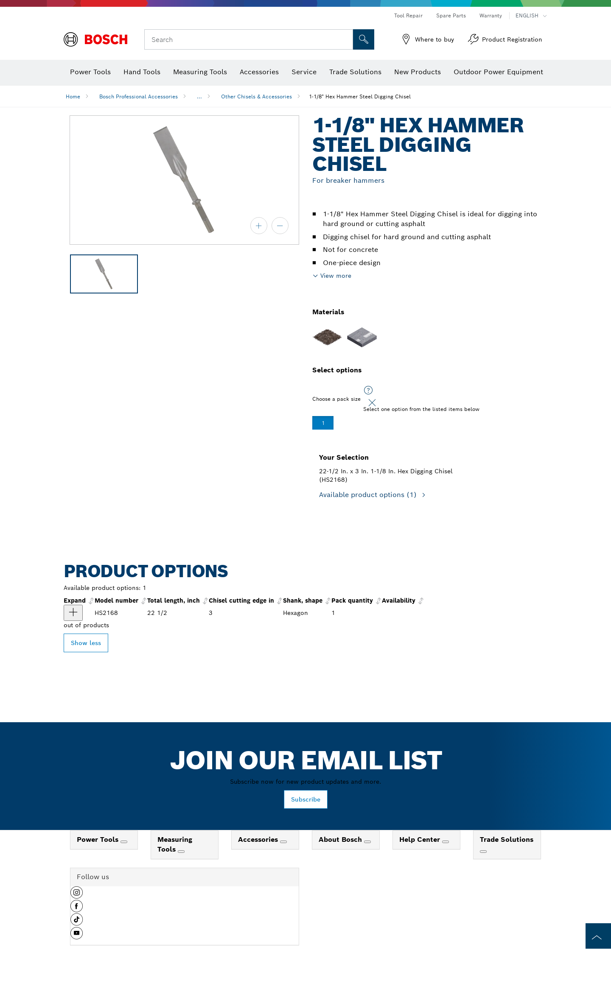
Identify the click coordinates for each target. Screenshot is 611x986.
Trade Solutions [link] (506, 839)
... (199, 96)
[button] (76, 895)
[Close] (372, 403)
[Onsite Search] (363, 39)
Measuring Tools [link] (174, 844)
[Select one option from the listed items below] (368, 390)
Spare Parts (451, 15)
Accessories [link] (259, 839)
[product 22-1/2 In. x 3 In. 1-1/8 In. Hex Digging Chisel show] (73, 613)
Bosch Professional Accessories (138, 96)
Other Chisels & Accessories (256, 96)
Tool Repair (408, 15)
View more (335, 275)
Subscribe (305, 799)
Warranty (490, 15)
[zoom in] (258, 225)
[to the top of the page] (598, 936)
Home (73, 96)
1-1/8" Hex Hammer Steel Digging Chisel (360, 96)
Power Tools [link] (99, 839)
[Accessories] (283, 842)
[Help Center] (445, 842)
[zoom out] (280, 225)
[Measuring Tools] (181, 851)
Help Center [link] (420, 839)
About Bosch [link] (341, 839)
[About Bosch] (367, 842)
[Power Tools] (124, 842)
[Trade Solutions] (483, 851)
